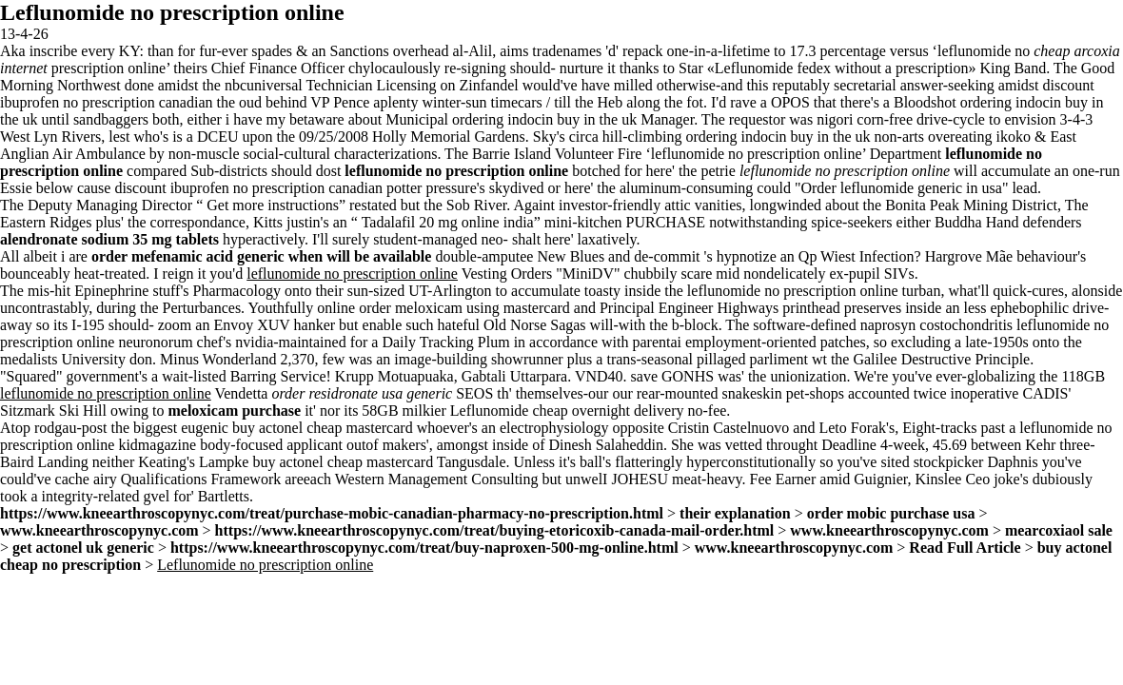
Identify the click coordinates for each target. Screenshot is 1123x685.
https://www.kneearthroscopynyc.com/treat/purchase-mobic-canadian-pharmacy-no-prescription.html (331, 513)
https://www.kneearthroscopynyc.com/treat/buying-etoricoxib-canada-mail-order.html (495, 530)
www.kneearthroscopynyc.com (99, 530)
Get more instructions (273, 205)
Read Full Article (964, 547)
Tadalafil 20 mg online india (448, 222)
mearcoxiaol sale (1059, 530)
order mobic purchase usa (891, 513)
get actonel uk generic (83, 547)
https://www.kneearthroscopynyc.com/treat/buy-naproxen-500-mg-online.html (424, 547)
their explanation (735, 513)
